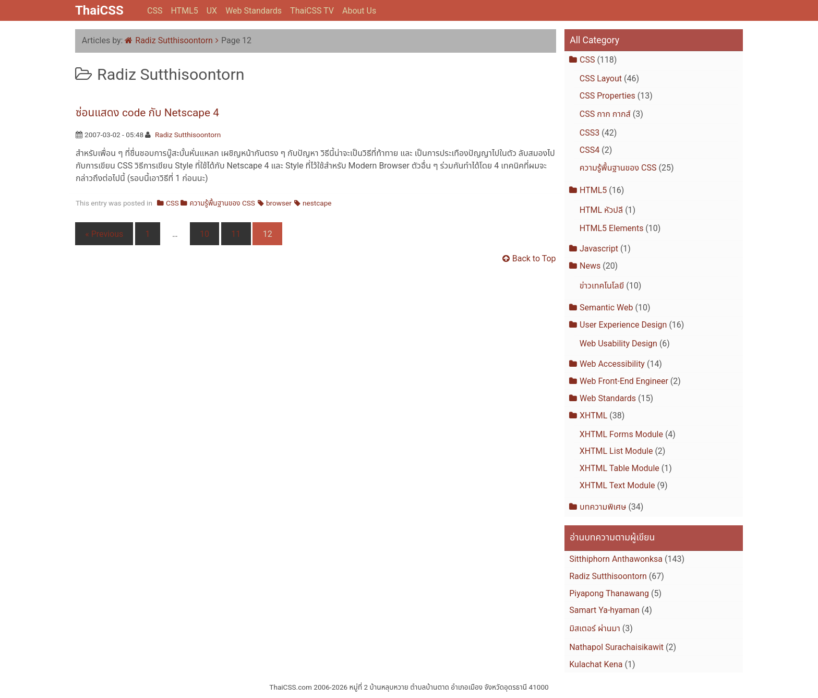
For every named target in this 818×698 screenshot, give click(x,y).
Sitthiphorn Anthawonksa (616, 559)
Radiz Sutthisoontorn (174, 40)
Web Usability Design (618, 343)
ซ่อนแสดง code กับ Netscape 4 (147, 112)
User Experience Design (623, 325)
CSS (154, 11)
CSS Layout (601, 78)
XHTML (593, 415)
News (590, 266)
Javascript (599, 249)
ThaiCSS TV (312, 11)
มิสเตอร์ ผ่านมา (594, 628)
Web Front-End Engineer (624, 381)
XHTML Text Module (617, 485)
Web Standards (253, 11)
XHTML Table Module (619, 468)
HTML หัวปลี (601, 210)
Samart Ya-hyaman (604, 610)
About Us (359, 11)
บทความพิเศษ (603, 507)
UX (212, 11)
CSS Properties (607, 96)
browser (279, 203)
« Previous (104, 234)
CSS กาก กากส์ (605, 114)
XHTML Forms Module (621, 434)
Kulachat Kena (595, 664)
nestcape (317, 203)
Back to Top (534, 258)
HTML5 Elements (612, 228)
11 (235, 234)
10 (204, 234)
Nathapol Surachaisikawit (616, 647)
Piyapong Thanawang (609, 593)
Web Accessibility (612, 364)
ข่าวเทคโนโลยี (602, 286)
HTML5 (184, 11)
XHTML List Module (616, 451)
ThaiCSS (99, 10)
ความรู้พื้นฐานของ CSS (222, 203)
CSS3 (589, 133)
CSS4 (589, 150)
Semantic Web (606, 307)
